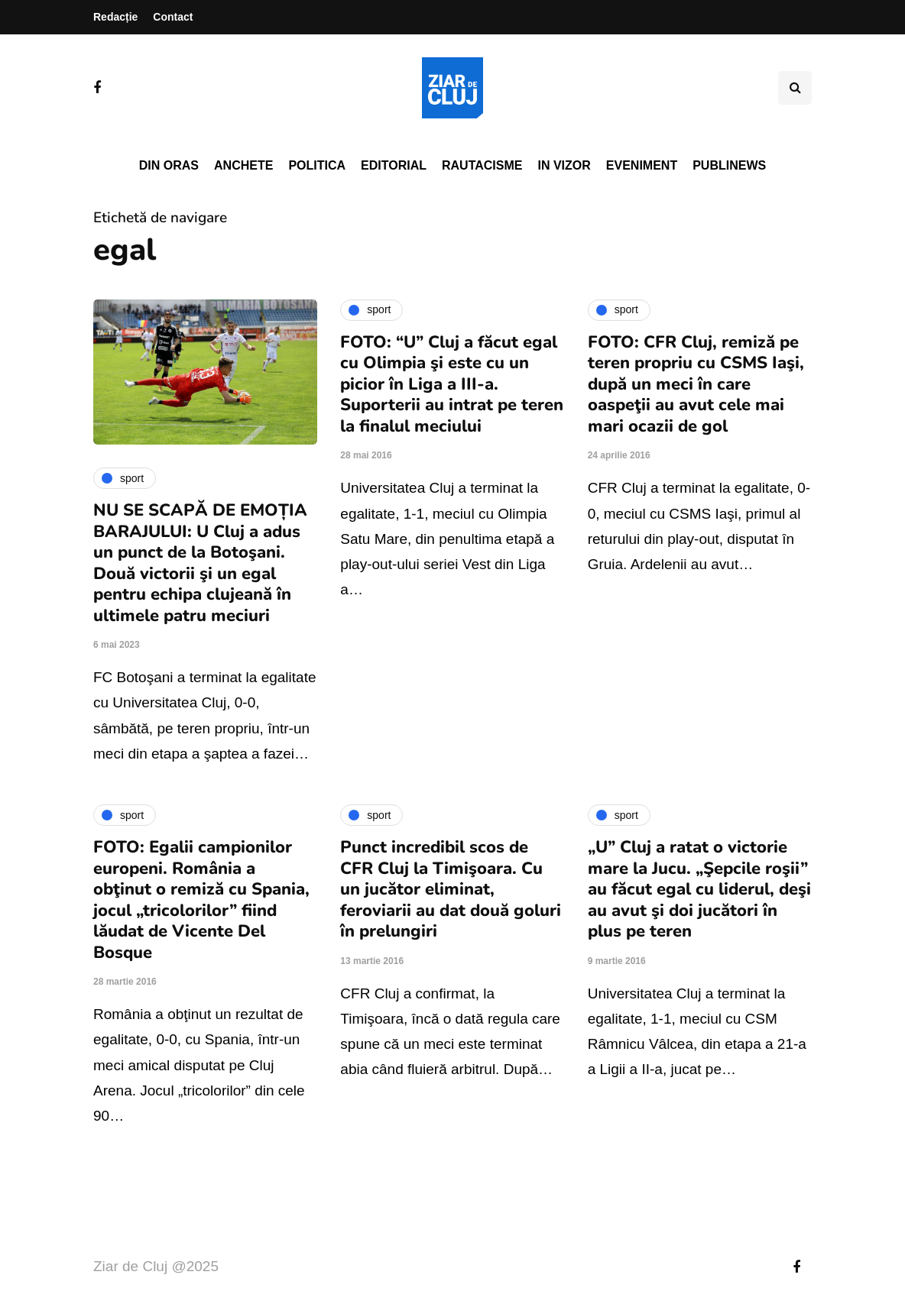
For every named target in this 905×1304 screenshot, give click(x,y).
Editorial (394, 165)
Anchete (243, 165)
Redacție (115, 17)
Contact (173, 17)
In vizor (563, 165)
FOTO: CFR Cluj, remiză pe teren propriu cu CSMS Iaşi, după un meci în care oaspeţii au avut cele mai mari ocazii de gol (696, 384)
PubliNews (729, 165)
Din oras (169, 165)
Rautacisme (482, 165)
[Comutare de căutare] (795, 88)
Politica (316, 165)
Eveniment (641, 165)
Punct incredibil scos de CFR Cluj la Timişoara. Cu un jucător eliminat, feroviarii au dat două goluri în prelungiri (450, 889)
